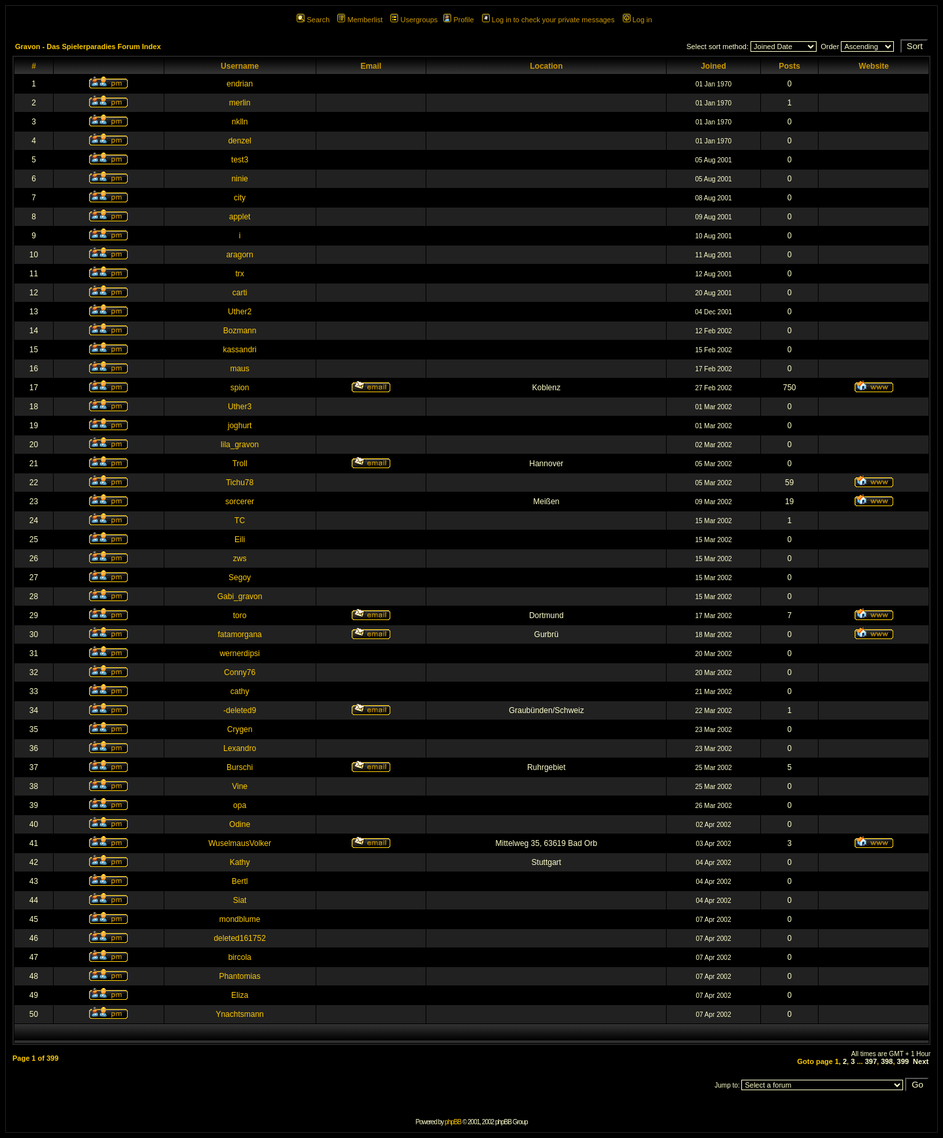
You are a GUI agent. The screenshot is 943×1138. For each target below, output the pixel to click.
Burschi (240, 767)
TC (239, 520)
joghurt (240, 425)
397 (871, 1061)
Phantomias (239, 976)
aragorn (239, 254)
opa (239, 805)
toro (240, 615)
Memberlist (359, 20)
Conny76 (239, 672)
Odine (239, 824)
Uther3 (239, 406)
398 (887, 1061)
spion (240, 387)
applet (240, 216)
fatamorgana (239, 634)
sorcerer (239, 501)
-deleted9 (239, 710)
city (240, 197)
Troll (240, 463)
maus (239, 368)
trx (239, 273)
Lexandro (239, 748)
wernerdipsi (239, 653)
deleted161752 (239, 938)
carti (240, 292)
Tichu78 (239, 482)
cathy (240, 691)
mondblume (240, 919)
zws (240, 558)
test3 (239, 159)
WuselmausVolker (239, 843)
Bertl (240, 881)
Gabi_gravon (240, 596)
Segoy (240, 577)
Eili (239, 539)
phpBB (453, 1122)
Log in (637, 20)
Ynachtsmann (239, 1014)
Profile (458, 20)
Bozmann (240, 330)
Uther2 (239, 311)
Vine (240, 786)
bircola (239, 957)
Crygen (240, 729)
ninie (239, 178)
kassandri (239, 349)
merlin (240, 102)
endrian (240, 83)
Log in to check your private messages (548, 20)
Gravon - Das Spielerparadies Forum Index (88, 46)
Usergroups (413, 20)
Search (313, 20)
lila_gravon (240, 444)
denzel (239, 140)
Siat (240, 900)
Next (921, 1061)
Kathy (240, 862)
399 (903, 1061)
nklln (240, 121)
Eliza (239, 995)
